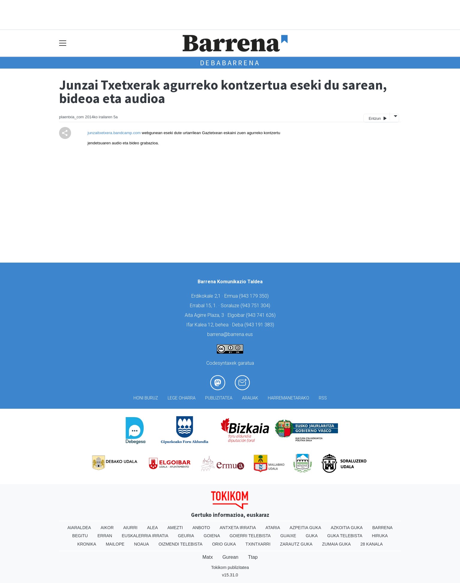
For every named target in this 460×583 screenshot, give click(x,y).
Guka (312, 535)
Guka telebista (344, 535)
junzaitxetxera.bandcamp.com (114, 133)
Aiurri (130, 527)
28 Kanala (371, 544)
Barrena (382, 527)
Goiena (212, 535)
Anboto (201, 527)
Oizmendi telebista (181, 544)
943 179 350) (254, 296)
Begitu (80, 535)
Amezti (175, 527)
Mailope (115, 544)
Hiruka (380, 535)
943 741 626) (261, 315)
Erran (104, 535)
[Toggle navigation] (62, 43)
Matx (207, 557)
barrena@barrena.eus (230, 334)
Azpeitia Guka (305, 527)
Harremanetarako (288, 398)
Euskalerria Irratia (145, 535)
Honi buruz (145, 398)
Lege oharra (182, 398)
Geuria (186, 535)
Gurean (230, 557)
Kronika (86, 544)
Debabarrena (230, 62)
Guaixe (288, 535)
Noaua (141, 544)
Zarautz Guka (296, 544)
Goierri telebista (249, 535)
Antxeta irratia (238, 527)
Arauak (250, 398)
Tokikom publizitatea (230, 567)
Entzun (377, 118)
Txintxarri (258, 544)
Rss (323, 398)
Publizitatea (218, 398)
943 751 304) (256, 305)
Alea (152, 527)
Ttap (253, 557)
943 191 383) (260, 325)
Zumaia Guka (336, 544)
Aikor (107, 527)
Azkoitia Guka (347, 527)
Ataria (272, 527)
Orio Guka (224, 544)
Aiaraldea (79, 527)
